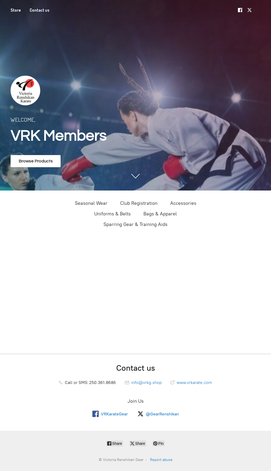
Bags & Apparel (160, 214)
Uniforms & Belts (112, 214)
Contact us (39, 10)
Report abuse (161, 460)
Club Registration (138, 203)
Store (16, 10)
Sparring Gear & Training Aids (135, 224)
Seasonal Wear (91, 203)
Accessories (183, 203)
